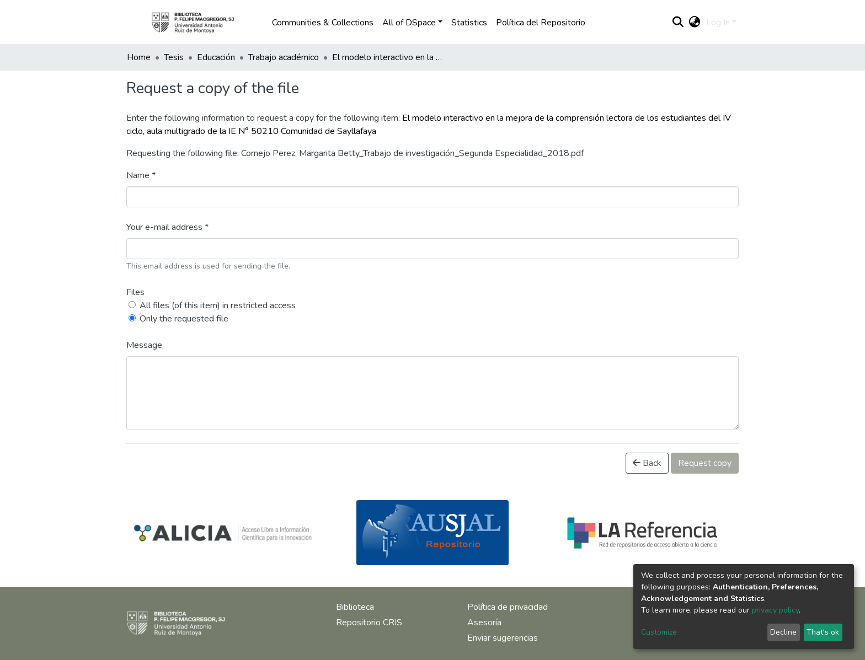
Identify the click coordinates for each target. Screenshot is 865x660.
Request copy (704, 463)
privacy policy (775, 610)
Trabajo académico (283, 57)
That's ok (823, 632)
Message (144, 345)
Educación (216, 57)
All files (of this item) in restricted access (218, 305)
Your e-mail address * (167, 227)
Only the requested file (184, 319)
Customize (659, 632)
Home (139, 57)
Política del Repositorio (540, 23)
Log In (718, 23)
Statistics (469, 23)
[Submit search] (678, 22)
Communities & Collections (322, 23)
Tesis (174, 57)
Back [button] (647, 463)
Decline (783, 632)
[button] (695, 22)
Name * (141, 175)
